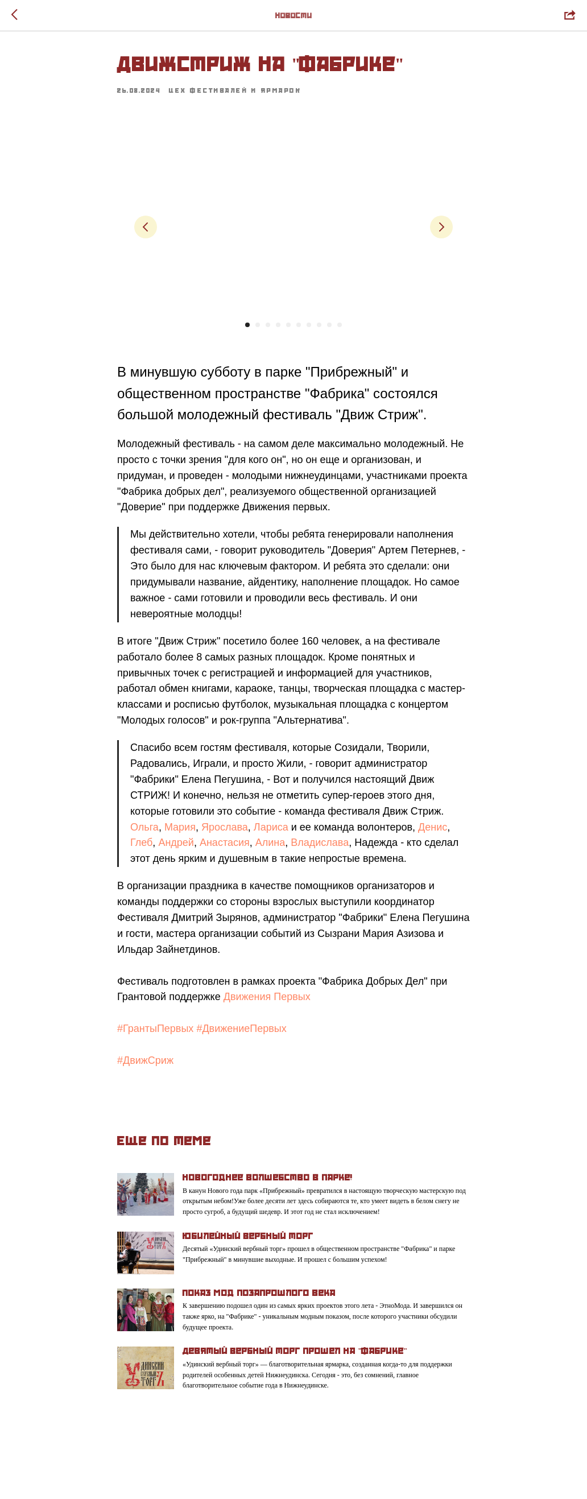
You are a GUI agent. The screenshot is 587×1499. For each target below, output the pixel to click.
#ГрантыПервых (155, 1028)
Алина (270, 842)
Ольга (144, 827)
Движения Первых (267, 996)
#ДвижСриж (145, 1060)
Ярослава (224, 827)
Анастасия (225, 842)
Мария (180, 827)
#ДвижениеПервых (241, 1028)
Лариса (271, 827)
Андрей (176, 842)
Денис (432, 827)
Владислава (320, 842)
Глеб (141, 842)
